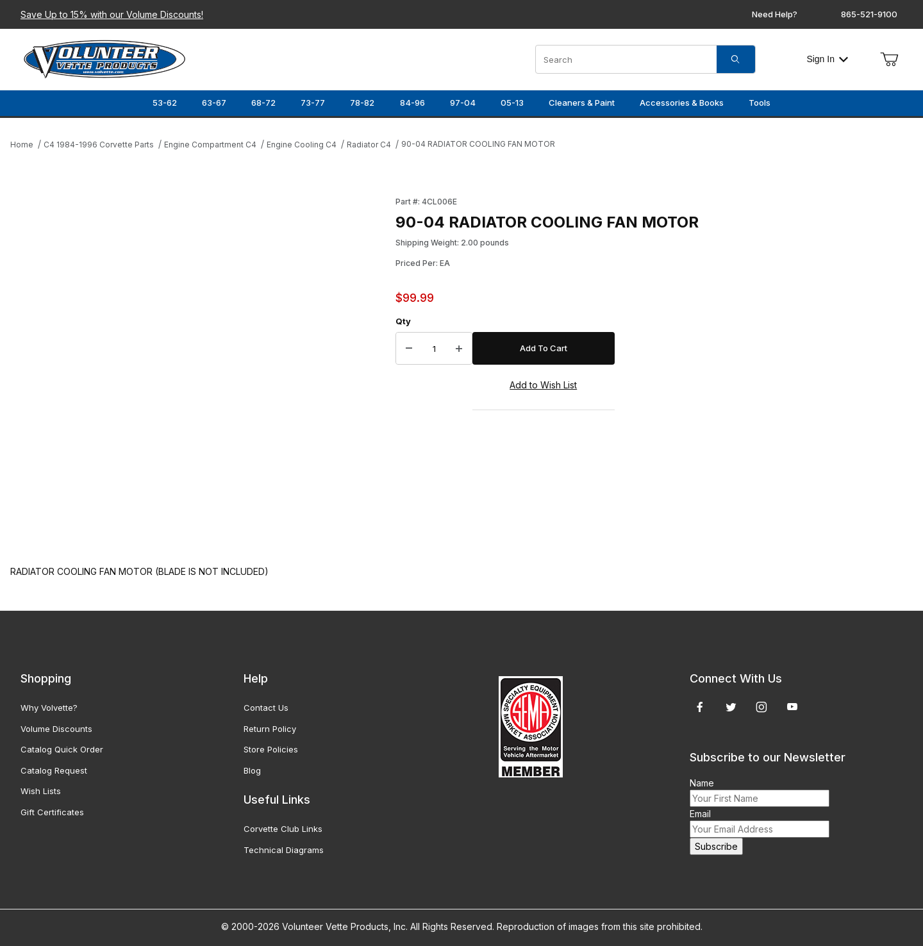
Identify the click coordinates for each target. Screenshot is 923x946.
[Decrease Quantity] (409, 349)
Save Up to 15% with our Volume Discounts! (112, 14)
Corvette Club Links (283, 829)
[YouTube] (792, 707)
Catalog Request (54, 770)
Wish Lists (41, 791)
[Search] (736, 59)
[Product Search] (626, 59)
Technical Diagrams (284, 850)
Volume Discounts (56, 729)
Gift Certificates (52, 812)
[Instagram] (761, 707)
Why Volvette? (49, 707)
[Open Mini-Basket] (889, 59)
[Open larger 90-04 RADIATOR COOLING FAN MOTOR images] (199, 368)
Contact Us (266, 707)
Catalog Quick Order (62, 749)
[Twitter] (731, 707)
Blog (252, 770)
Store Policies (271, 749)
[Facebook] (700, 707)
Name (702, 782)
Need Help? (774, 14)
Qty (403, 321)
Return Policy (270, 729)
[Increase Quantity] (459, 349)
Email (700, 813)
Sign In (827, 59)
